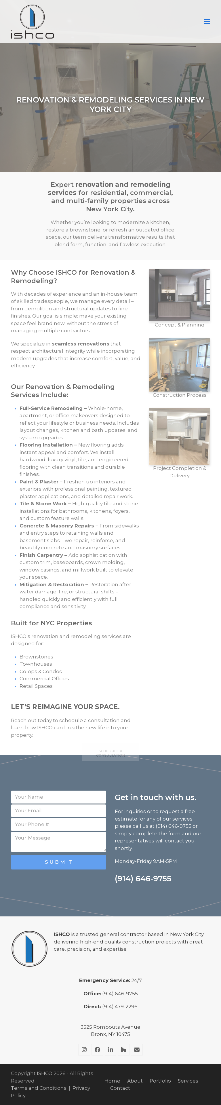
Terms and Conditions (38, 1088)
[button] (207, 21)
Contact (120, 1088)
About (135, 1081)
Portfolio (160, 1081)
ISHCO (44, 1073)
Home (112, 1081)
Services (188, 1081)
